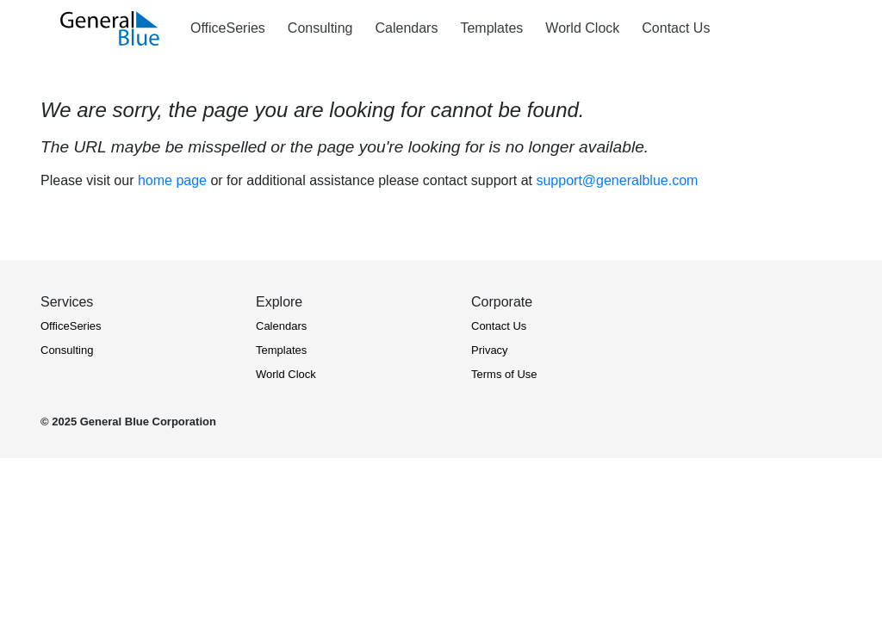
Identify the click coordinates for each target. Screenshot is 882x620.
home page (172, 180)
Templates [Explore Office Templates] (491, 28)
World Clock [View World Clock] (582, 28)
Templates (281, 350)
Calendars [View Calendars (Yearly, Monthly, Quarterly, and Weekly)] (406, 28)
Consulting (66, 350)
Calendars (281, 325)
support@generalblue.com (617, 180)
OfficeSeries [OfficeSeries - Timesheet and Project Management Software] (227, 28)
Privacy (489, 350)
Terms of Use (504, 374)
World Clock (286, 374)
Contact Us (498, 325)
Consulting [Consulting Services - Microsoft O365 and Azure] (320, 28)
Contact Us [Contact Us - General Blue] (676, 28)
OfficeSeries (71, 325)
